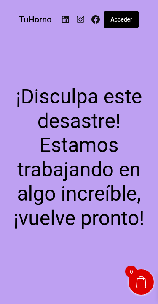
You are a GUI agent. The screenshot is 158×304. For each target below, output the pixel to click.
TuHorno (35, 19)
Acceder (121, 19)
